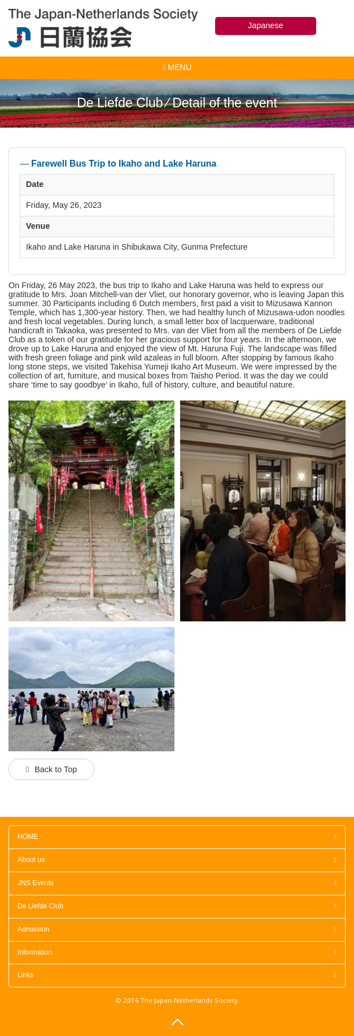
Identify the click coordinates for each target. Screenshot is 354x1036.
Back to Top (55, 769)
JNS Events (177, 883)
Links (177, 975)
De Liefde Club (177, 906)
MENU (177, 69)
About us (177, 860)
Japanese (265, 25)
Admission (177, 929)
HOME (177, 837)
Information (177, 952)
